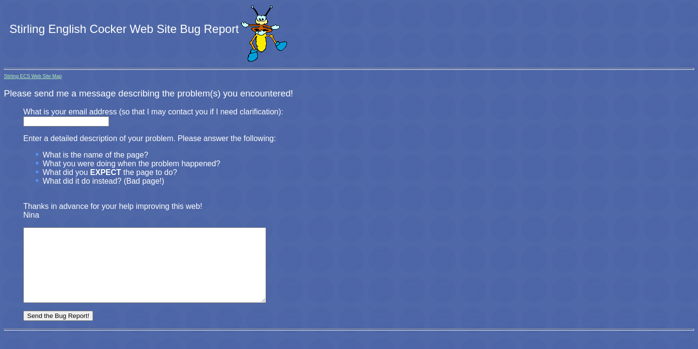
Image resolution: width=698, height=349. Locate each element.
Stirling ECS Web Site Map (33, 76)
